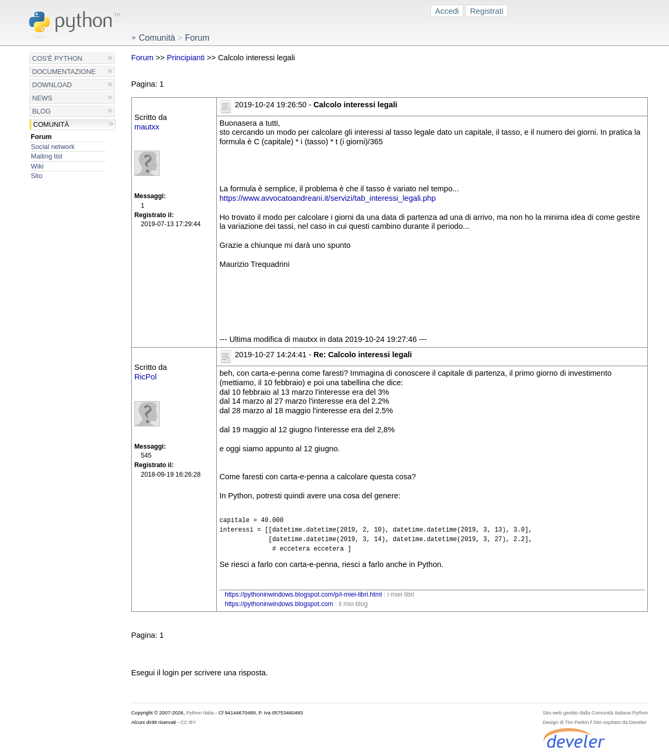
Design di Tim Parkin (566, 722)
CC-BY (188, 722)
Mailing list (46, 156)
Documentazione (64, 72)
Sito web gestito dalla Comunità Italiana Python (595, 712)
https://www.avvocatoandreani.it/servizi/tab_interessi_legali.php (327, 198)
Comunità (51, 124)
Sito (36, 176)
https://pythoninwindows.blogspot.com (279, 604)
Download (52, 85)
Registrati (486, 10)
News (42, 98)
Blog (41, 111)
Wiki (37, 166)
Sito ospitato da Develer (619, 722)
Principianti (186, 57)
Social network (53, 147)
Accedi (447, 10)
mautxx (146, 127)
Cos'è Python (57, 58)
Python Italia (200, 712)
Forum (41, 137)
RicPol (145, 377)
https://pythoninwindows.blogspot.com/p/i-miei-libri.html (303, 594)
